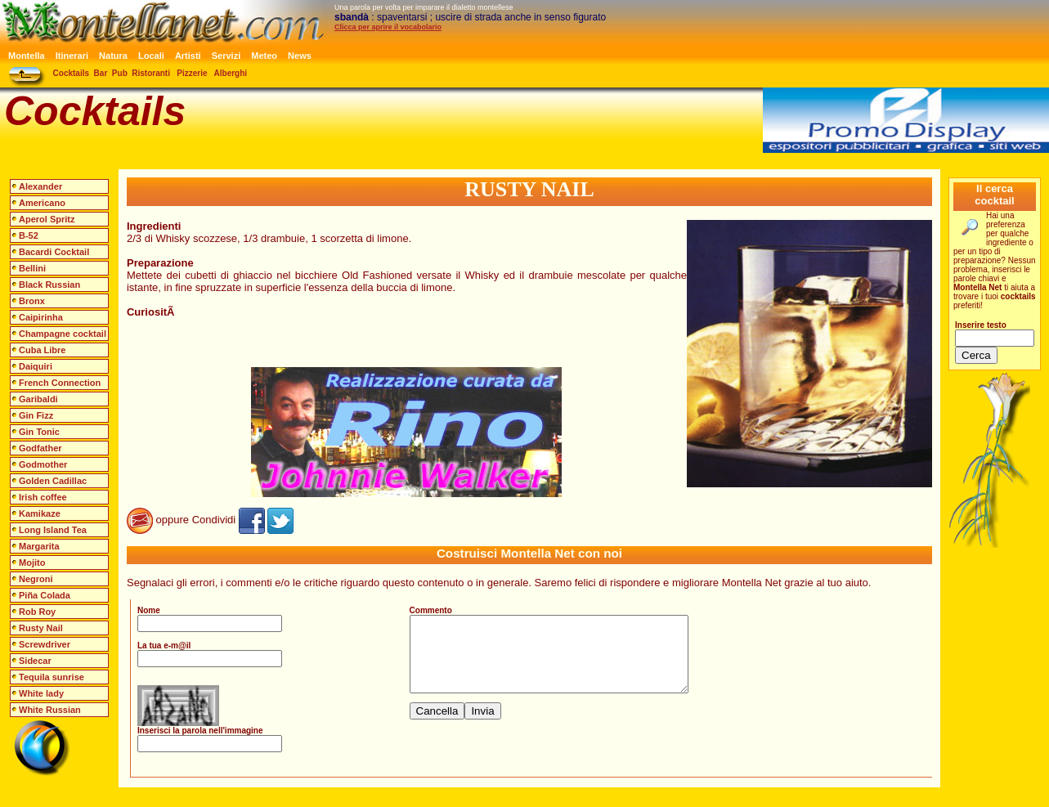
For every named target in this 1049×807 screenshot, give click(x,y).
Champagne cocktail (62, 333)
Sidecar (35, 661)
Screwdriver (44, 644)
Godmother (43, 464)
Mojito (32, 562)
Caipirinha (41, 317)
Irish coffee (43, 497)
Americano (42, 203)
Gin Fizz (36, 415)
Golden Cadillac (53, 481)
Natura (113, 56)
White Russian (50, 710)
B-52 (28, 235)
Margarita (39, 546)
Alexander (40, 186)
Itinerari (72, 56)
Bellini (32, 268)
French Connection (60, 383)
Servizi (226, 56)
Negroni (36, 579)
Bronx (32, 301)
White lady (41, 693)
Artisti (188, 56)
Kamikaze (40, 513)
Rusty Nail (41, 628)
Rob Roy (37, 611)
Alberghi (231, 73)
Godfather (40, 448)
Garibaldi (38, 399)
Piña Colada (44, 595)
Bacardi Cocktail (54, 252)
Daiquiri (35, 366)
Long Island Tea (53, 530)
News (300, 56)
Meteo (264, 56)
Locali (151, 56)
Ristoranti (151, 73)
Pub (120, 73)
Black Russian (49, 284)
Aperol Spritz (46, 219)
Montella (26, 56)
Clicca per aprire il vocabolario (388, 27)
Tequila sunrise (51, 677)
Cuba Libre (42, 350)
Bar (101, 73)
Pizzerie (192, 73)
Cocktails (71, 73)
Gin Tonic (39, 432)
